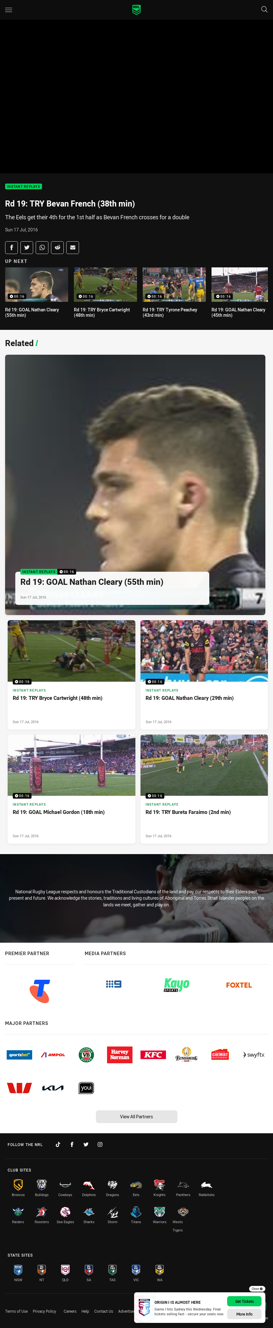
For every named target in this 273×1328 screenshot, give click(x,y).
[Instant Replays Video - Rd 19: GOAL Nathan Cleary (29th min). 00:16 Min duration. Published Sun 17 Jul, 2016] (204, 674)
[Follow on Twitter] (86, 1144)
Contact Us (103, 1311)
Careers (70, 1311)
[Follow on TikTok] (58, 1144)
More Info (244, 1314)
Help (85, 1311)
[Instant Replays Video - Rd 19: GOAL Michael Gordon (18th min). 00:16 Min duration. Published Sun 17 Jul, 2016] (71, 789)
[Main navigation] (8, 9)
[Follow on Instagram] (100, 1144)
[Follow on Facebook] (72, 1144)
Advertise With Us (133, 1311)
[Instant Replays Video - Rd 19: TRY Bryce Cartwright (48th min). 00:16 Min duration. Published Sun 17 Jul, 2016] (71, 674)
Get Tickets (244, 1301)
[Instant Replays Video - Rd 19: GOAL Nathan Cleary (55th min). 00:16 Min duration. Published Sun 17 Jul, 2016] (135, 485)
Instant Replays (23, 187)
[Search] (264, 10)
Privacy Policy (44, 1311)
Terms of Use (16, 1311)
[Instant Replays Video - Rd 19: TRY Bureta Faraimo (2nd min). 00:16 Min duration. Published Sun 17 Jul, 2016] (204, 789)
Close (257, 1289)
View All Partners (136, 1117)
